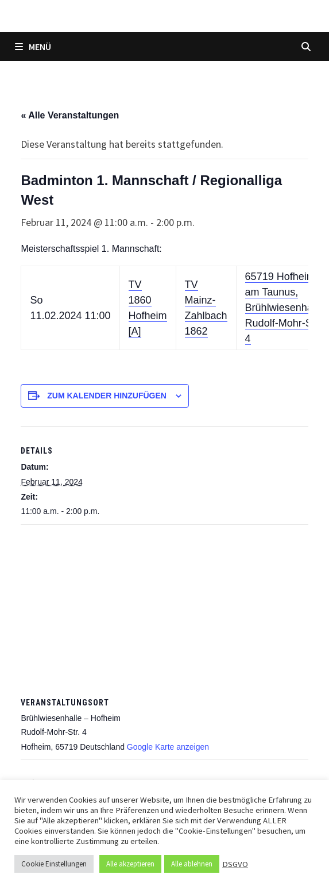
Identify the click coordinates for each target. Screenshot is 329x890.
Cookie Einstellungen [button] (54, 864)
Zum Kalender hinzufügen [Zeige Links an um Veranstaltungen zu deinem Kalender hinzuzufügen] (107, 395)
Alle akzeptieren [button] (130, 864)
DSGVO (235, 864)
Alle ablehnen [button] (191, 864)
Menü (33, 46)
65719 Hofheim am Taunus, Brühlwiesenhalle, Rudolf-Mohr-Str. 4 (285, 307)
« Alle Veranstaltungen (70, 115)
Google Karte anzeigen (168, 746)
